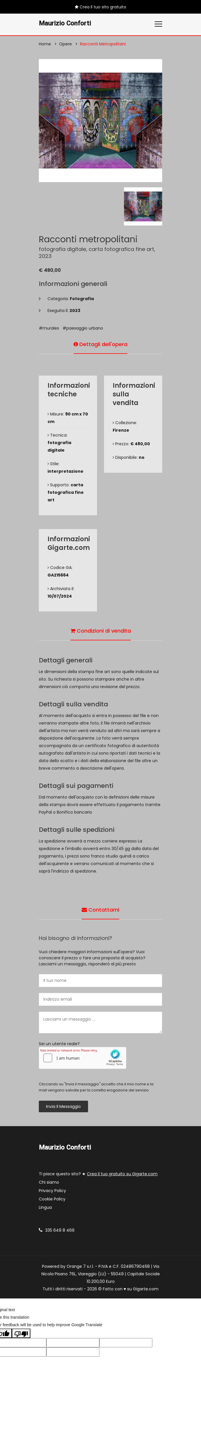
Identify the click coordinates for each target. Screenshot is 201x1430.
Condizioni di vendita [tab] (100, 630)
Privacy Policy (52, 1190)
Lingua (45, 1207)
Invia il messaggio (63, 1106)
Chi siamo (49, 1182)
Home (45, 44)
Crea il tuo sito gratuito (100, 7)
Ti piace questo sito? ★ (98, 1174)
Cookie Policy (52, 1199)
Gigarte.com (145, 1289)
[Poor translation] (21, 1333)
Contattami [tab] (100, 909)
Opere (65, 44)
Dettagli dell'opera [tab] (100, 344)
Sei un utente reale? (59, 1044)
